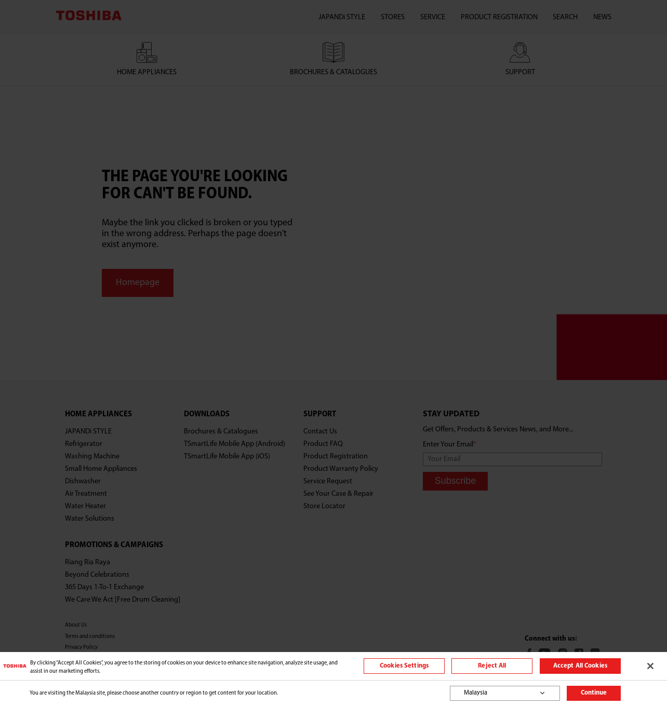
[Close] (650, 666)
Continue (594, 693)
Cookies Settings (404, 666)
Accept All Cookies (580, 666)
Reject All (492, 666)
